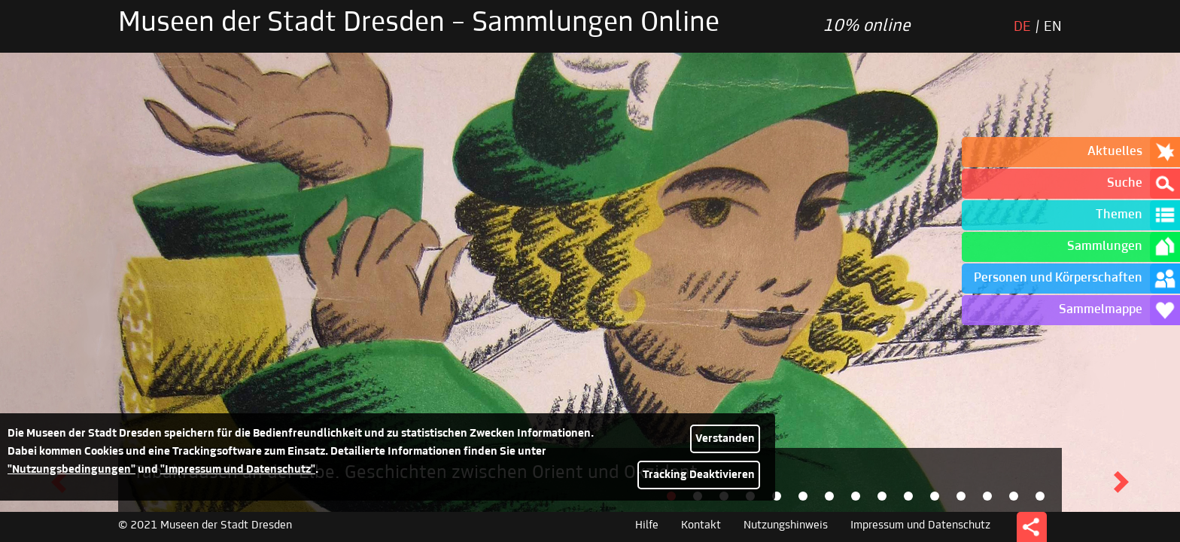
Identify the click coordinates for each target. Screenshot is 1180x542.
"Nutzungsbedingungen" (71, 470)
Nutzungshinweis (786, 525)
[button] (1121, 482)
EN (1053, 27)
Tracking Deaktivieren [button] (699, 475)
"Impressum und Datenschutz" (237, 470)
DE (1022, 27)
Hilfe (646, 525)
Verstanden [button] (725, 439)
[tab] (776, 496)
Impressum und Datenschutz (920, 525)
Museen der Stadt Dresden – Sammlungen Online (418, 24)
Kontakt (701, 525)
